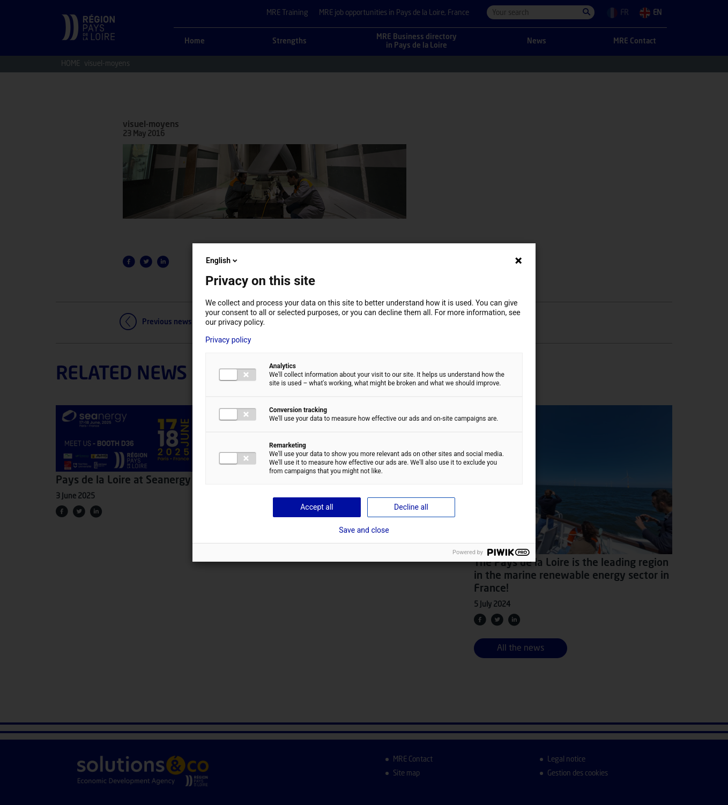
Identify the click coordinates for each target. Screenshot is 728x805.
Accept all (316, 507)
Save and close (364, 530)
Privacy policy (228, 340)
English (222, 260)
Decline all (411, 507)
